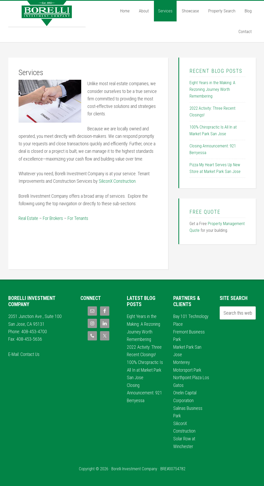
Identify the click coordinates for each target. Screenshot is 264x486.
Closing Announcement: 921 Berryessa (144, 391)
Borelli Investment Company (47, 14)
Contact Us (30, 354)
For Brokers (53, 218)
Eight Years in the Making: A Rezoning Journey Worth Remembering (212, 89)
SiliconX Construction (117, 181)
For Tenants (78, 218)
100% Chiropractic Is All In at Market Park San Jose (143, 369)
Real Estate (28, 218)
